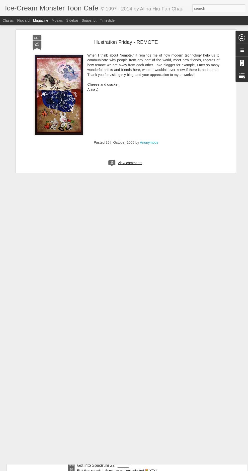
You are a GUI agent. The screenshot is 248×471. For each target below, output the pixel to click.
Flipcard (23, 20)
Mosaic (57, 20)
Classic (8, 20)
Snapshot (89, 20)
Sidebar (72, 20)
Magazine (40, 20)
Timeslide (107, 20)
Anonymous (149, 114)
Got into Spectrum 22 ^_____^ (104, 465)
